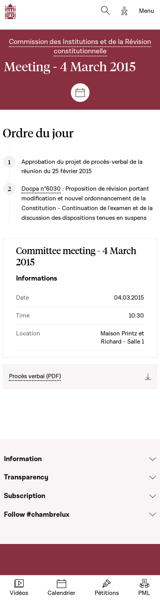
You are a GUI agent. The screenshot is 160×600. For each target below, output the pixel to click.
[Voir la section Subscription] (152, 496)
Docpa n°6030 (41, 189)
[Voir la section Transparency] (152, 477)
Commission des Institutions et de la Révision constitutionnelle (80, 46)
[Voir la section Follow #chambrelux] (152, 514)
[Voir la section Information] (152, 459)
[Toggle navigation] (146, 11)
